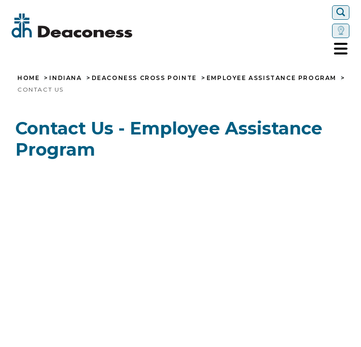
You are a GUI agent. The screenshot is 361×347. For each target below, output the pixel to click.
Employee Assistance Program (271, 78)
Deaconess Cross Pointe (144, 78)
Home (28, 78)
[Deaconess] (101, 25)
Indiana (65, 78)
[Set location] (340, 31)
